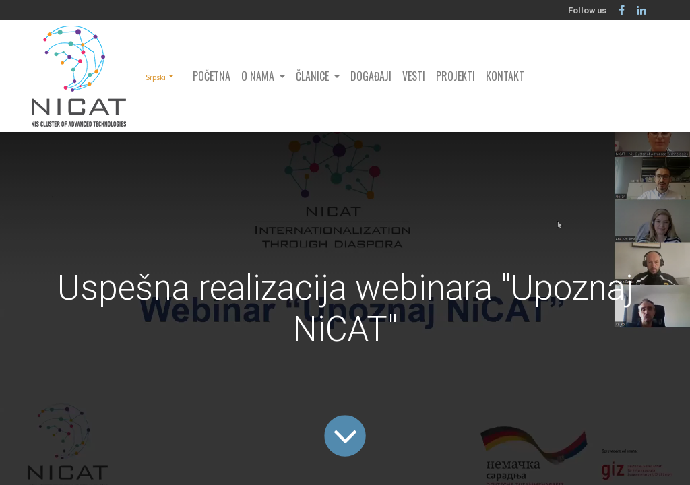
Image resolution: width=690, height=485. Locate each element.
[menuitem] (211, 76)
